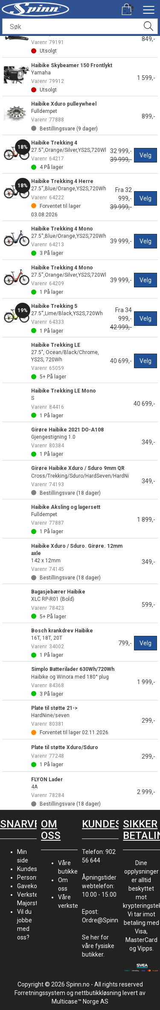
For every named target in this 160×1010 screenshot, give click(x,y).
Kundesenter (34, 868)
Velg (145, 155)
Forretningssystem (40, 992)
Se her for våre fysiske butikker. (98, 946)
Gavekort (29, 886)
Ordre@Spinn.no (104, 920)
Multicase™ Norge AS (80, 1001)
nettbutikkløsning (98, 992)
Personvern (32, 877)
